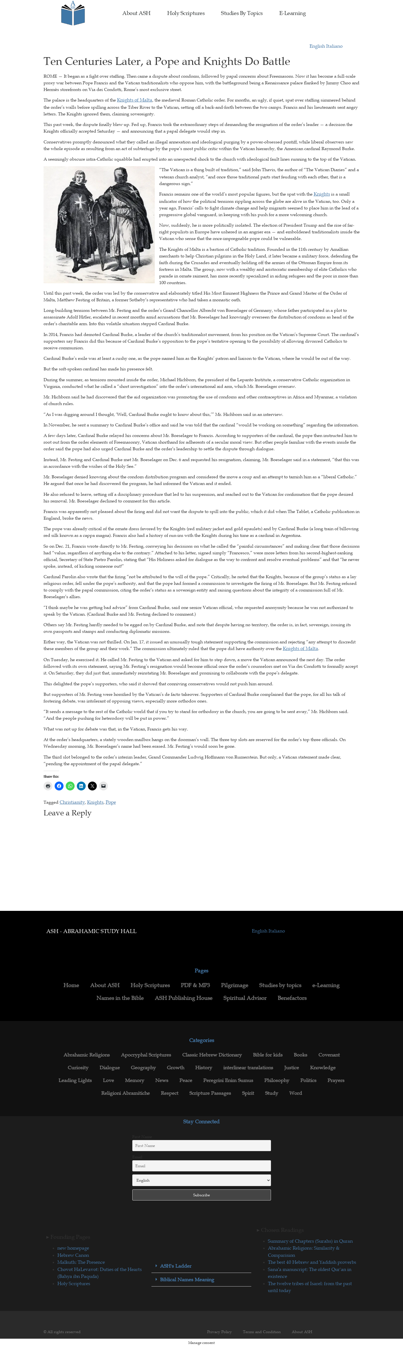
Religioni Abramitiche (125, 1093)
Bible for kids (268, 1055)
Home (71, 985)
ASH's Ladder (175, 1266)
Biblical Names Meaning (187, 1280)
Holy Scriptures (185, 13)
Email (137, 1156)
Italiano (334, 46)
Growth (175, 1068)
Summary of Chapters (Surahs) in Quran (310, 1241)
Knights (322, 194)
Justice (291, 1068)
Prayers (336, 1080)
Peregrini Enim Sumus (228, 1080)
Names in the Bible (120, 998)
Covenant (329, 1055)
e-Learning (292, 13)
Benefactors (292, 998)
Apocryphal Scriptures (146, 1055)
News (161, 1080)
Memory (134, 1080)
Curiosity (78, 1068)
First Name (142, 1136)
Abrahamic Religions (87, 1055)
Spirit (248, 1093)
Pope (111, 802)
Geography (143, 1068)
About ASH (136, 13)
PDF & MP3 (195, 985)
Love (108, 1080)
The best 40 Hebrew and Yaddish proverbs (312, 1262)
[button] (201, 1266)
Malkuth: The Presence (81, 1262)
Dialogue (110, 1068)
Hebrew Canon (73, 1255)
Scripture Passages (210, 1093)
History (203, 1068)
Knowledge (323, 1068)
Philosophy (276, 1080)
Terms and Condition (262, 1331)
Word (295, 1093)
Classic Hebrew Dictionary (212, 1055)
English (318, 46)
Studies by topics (241, 13)
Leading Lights (75, 1080)
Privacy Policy (219, 1331)
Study (271, 1093)
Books (300, 1055)
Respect (169, 1093)
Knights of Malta (134, 100)
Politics (308, 1080)
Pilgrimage (234, 985)
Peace (185, 1080)
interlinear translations (248, 1068)
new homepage (73, 1248)
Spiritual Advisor (245, 998)
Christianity (72, 802)
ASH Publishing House (183, 998)
